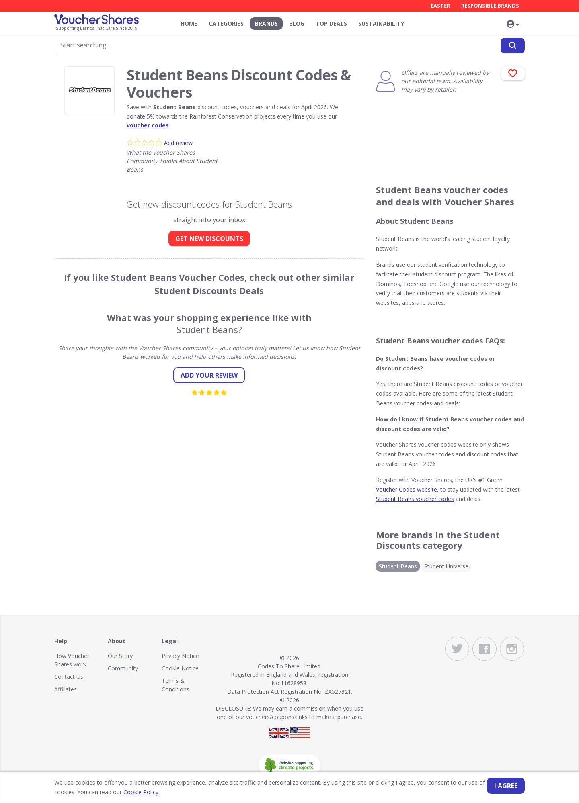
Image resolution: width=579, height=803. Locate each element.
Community (123, 668)
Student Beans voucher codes (415, 499)
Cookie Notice (180, 668)
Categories (226, 23)
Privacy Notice (180, 656)
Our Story (120, 656)
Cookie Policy (140, 792)
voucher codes (148, 125)
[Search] (513, 45)
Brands (266, 23)
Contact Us (68, 676)
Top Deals (331, 23)
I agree (505, 785)
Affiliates (65, 689)
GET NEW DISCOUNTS (209, 238)
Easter (440, 5)
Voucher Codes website (406, 489)
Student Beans (398, 566)
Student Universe (446, 566)
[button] (512, 24)
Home (189, 23)
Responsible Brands (490, 5)
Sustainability (381, 23)
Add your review (209, 375)
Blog (296, 23)
